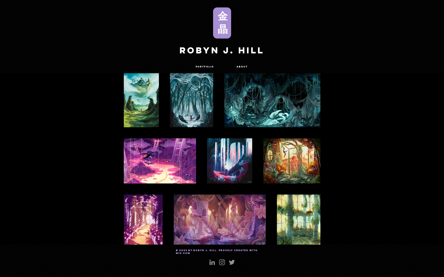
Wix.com (183, 253)
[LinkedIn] (212, 262)
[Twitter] (232, 262)
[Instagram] (222, 262)
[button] (204, 67)
